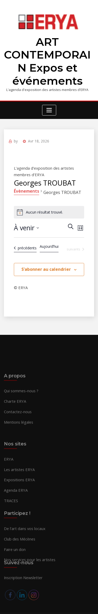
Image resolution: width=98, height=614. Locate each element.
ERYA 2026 (36, 599)
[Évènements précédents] (24, 239)
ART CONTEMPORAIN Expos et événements (47, 58)
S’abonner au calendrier (46, 260)
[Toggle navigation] (49, 104)
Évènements (26, 182)
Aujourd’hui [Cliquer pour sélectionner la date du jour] (49, 237)
